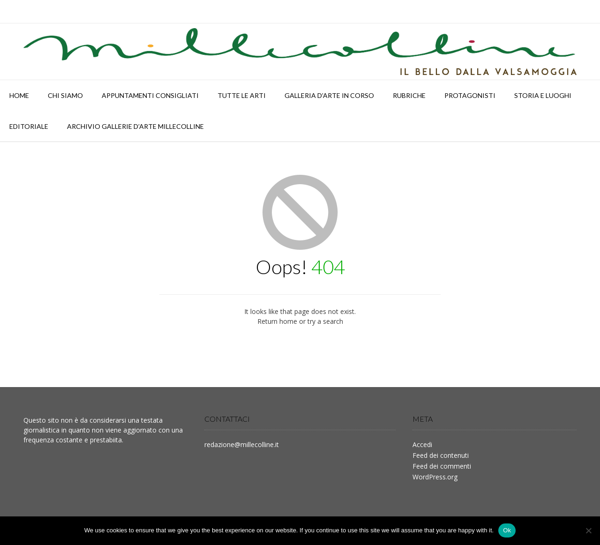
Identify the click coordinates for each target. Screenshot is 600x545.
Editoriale (28, 126)
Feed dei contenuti (440, 455)
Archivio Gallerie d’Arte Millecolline (135, 126)
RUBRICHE (409, 95)
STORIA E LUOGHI (542, 95)
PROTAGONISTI (469, 95)
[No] (588, 530)
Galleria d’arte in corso (329, 95)
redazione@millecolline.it (241, 444)
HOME (19, 95)
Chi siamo (65, 95)
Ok (507, 530)
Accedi (422, 444)
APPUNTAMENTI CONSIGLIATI (150, 95)
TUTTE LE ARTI (242, 95)
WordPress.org (435, 476)
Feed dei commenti (441, 466)
